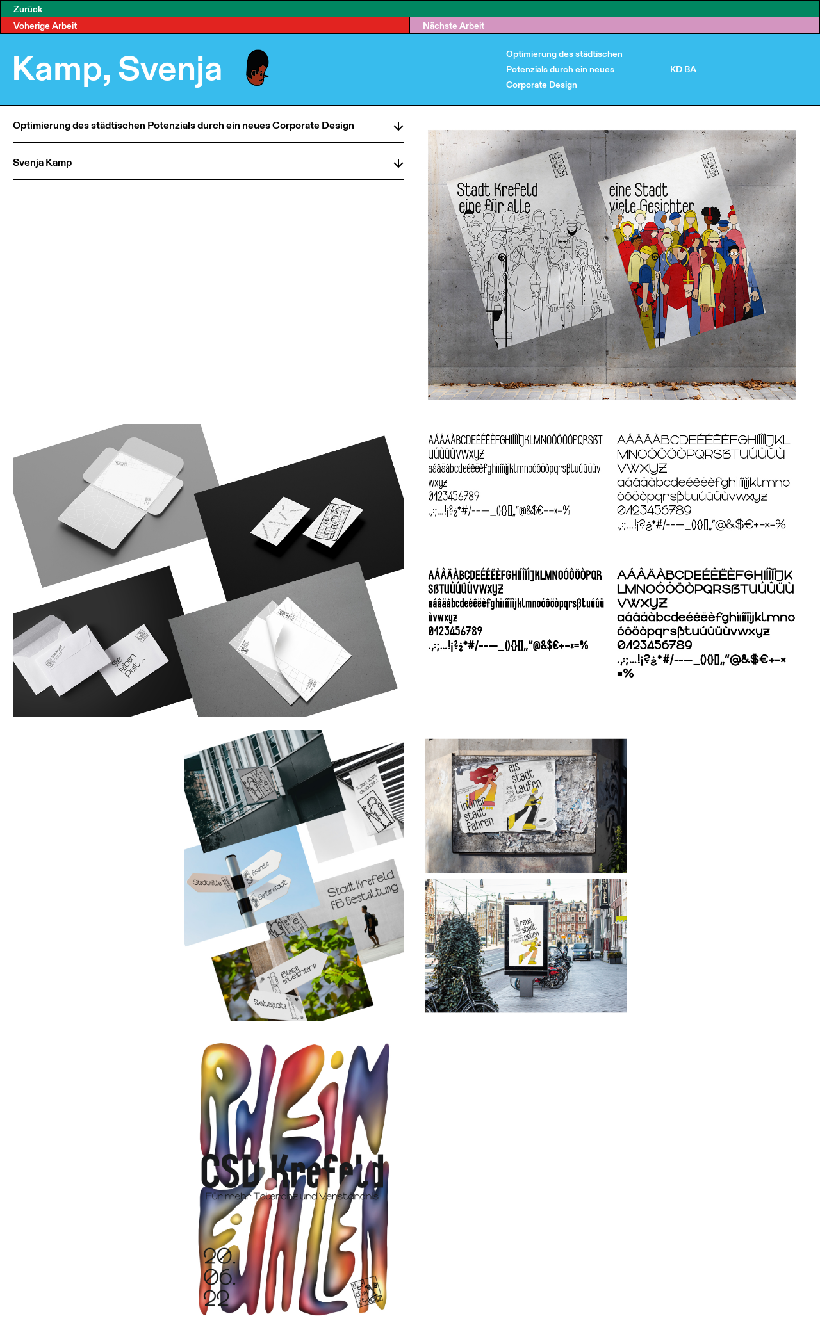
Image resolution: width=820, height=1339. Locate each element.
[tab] (208, 124)
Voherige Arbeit (45, 25)
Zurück (27, 8)
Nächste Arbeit (453, 25)
